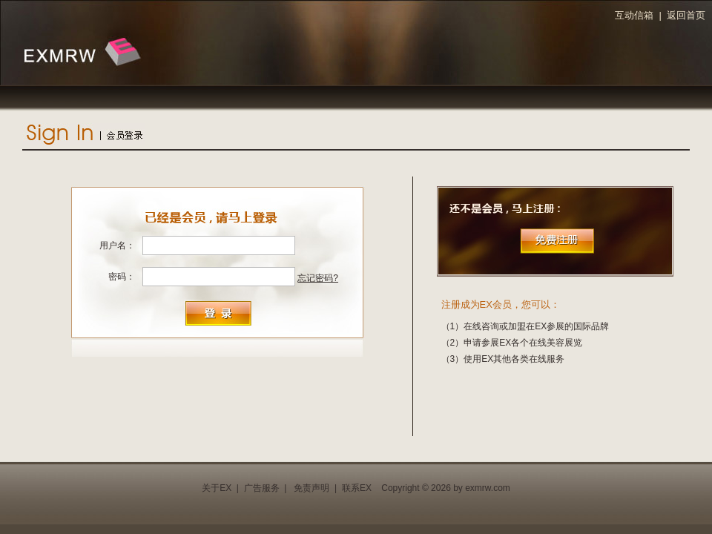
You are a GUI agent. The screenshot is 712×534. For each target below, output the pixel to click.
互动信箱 (634, 15)
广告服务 (262, 488)
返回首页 (686, 15)
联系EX (357, 488)
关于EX (216, 488)
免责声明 (311, 488)
